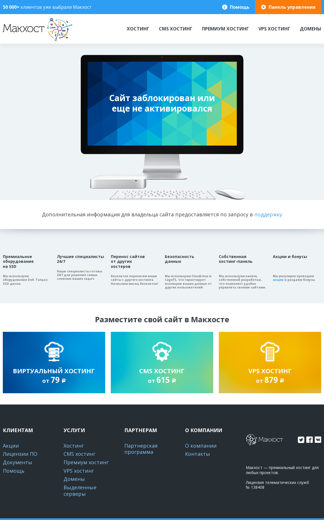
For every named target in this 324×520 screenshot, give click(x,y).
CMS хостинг (175, 29)
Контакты (197, 453)
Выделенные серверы (80, 490)
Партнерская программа (141, 448)
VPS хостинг (274, 29)
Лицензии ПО (20, 453)
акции (278, 280)
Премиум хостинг (225, 29)
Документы (17, 462)
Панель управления (292, 7)
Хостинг (138, 29)
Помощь (239, 7)
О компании (201, 445)
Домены (310, 29)
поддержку (268, 214)
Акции (11, 445)
